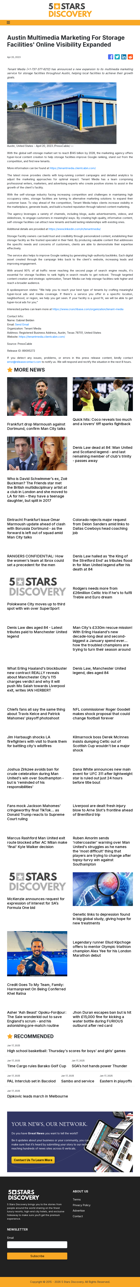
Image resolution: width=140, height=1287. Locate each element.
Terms (77, 1199)
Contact (78, 1216)
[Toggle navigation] (8, 22)
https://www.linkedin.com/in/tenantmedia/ (75, 229)
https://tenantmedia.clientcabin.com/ (73, 168)
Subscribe (37, 1256)
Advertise (79, 1210)
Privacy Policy (81, 1205)
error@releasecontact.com (24, 362)
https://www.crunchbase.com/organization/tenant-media (87, 309)
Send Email (22, 324)
